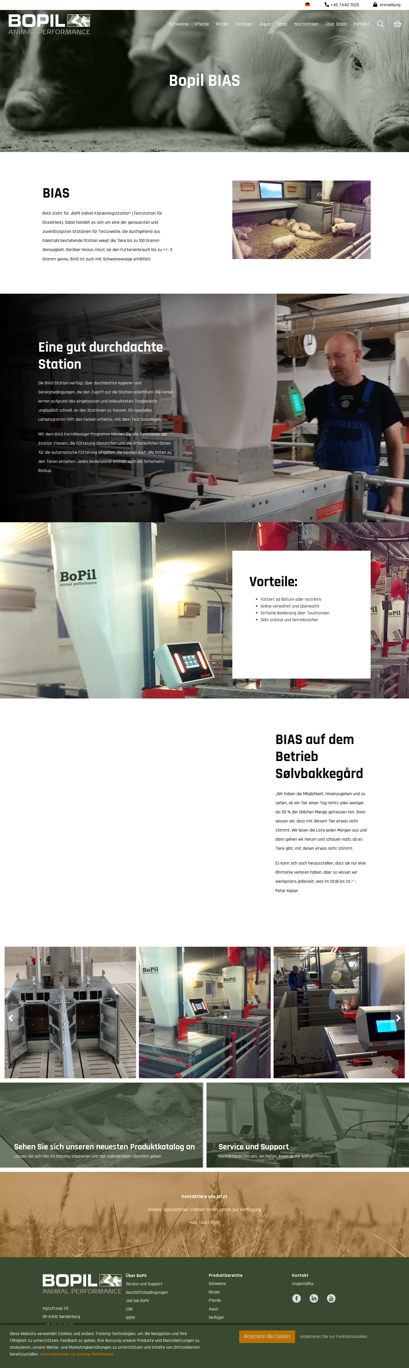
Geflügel (244, 24)
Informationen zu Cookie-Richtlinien (76, 1354)
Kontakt (361, 24)
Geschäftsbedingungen (147, 1293)
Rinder (222, 24)
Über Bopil (335, 24)
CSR (129, 1309)
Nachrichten (306, 24)
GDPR (130, 1318)
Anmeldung (386, 5)
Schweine (178, 24)
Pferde (202, 24)
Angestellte (303, 1284)
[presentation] (11, 1017)
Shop (282, 24)
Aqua (265, 24)
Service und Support (144, 1284)
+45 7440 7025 (342, 5)
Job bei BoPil (137, 1301)
